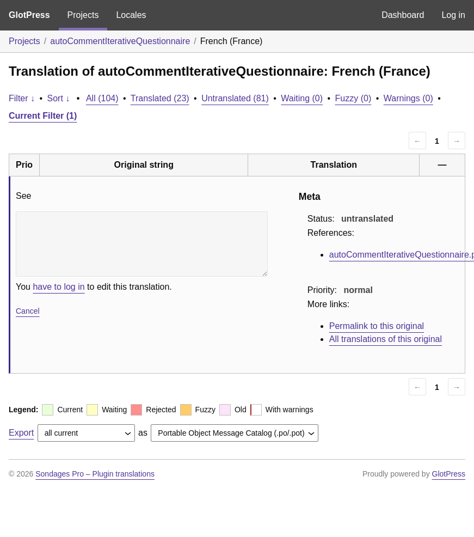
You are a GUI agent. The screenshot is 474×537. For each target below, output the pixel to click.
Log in (453, 15)
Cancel (28, 311)
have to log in (58, 286)
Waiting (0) (302, 98)
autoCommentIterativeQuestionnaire (120, 41)
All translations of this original (385, 339)
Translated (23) (160, 98)
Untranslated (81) (235, 98)
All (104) (102, 98)
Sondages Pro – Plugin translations (95, 473)
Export (21, 432)
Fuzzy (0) (353, 98)
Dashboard (402, 15)
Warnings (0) (408, 98)
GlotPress (29, 15)
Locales (131, 15)
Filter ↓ (22, 98)
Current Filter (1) (43, 115)
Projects (83, 15)
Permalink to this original (376, 326)
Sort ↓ (58, 98)
